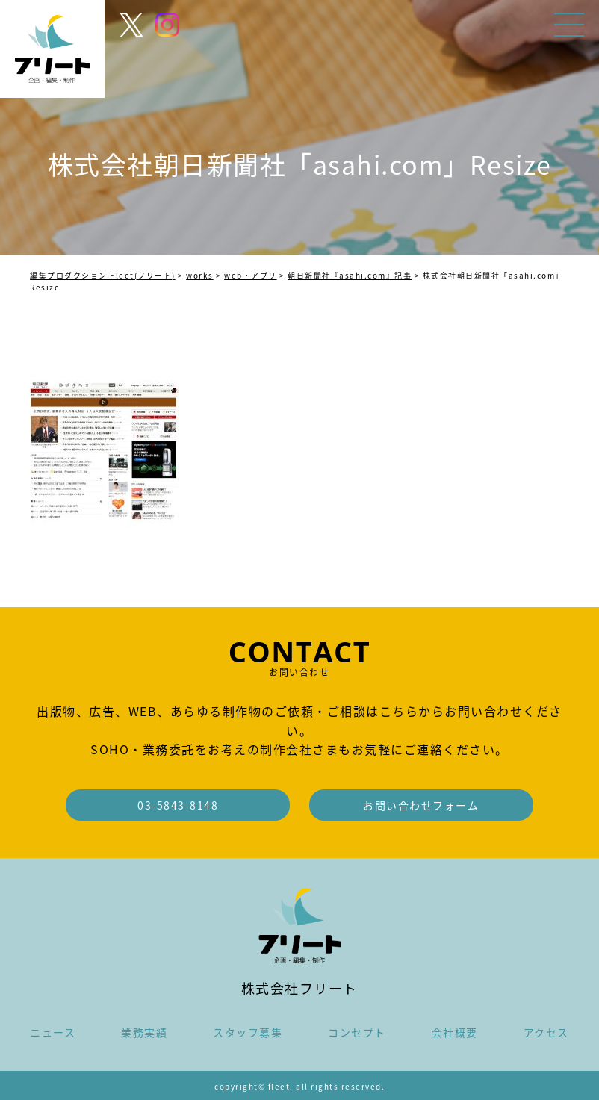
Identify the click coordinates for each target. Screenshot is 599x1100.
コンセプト (357, 1032)
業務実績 (144, 1032)
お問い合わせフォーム (421, 805)
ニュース (52, 1032)
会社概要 (455, 1032)
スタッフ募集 (247, 1032)
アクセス (546, 1032)
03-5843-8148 (177, 805)
